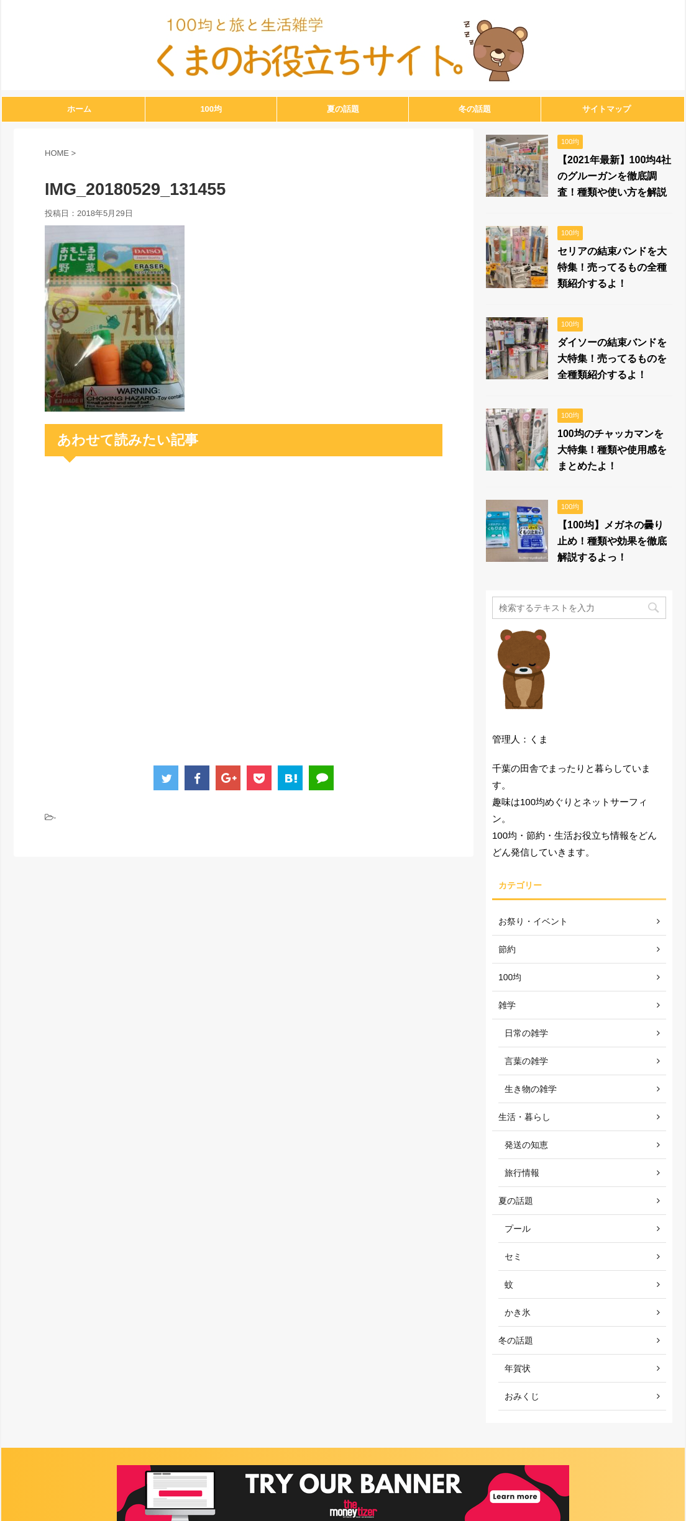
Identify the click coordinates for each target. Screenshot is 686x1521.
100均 (211, 109)
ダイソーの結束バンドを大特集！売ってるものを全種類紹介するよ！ (612, 358)
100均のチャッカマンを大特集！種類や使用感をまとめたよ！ (612, 449)
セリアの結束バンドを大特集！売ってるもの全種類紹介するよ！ (612, 267)
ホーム (79, 109)
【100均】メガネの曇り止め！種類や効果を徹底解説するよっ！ (612, 541)
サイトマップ (606, 109)
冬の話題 (475, 109)
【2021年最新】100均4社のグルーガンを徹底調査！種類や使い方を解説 (614, 176)
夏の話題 (343, 109)
